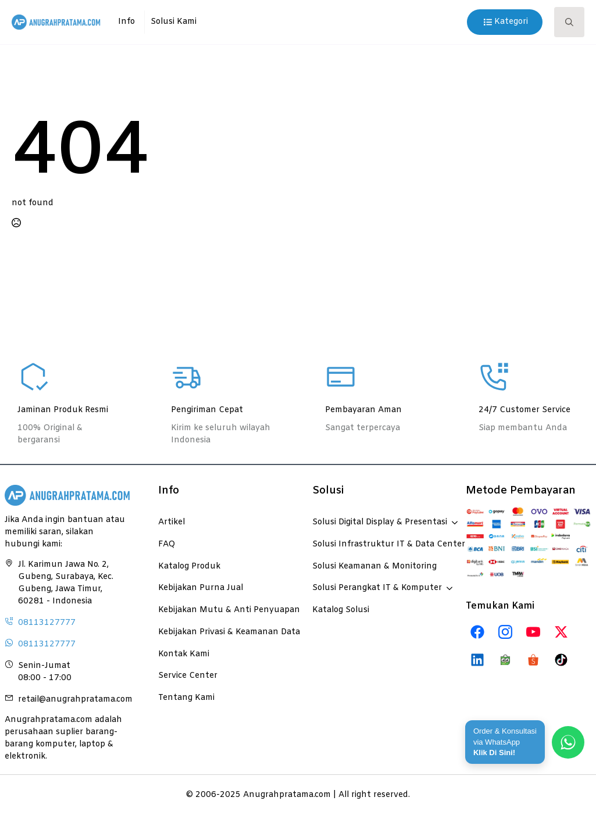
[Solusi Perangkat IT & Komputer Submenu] (447, 582)
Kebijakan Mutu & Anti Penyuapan (221, 610)
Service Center (187, 675)
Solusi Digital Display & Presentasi (379, 522)
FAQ (166, 544)
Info (126, 21)
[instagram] (505, 632)
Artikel (171, 522)
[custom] (477, 632)
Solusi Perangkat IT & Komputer (377, 587)
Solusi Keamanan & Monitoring (374, 566)
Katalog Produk (189, 566)
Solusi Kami (174, 21)
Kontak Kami (183, 654)
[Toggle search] (569, 22)
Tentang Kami (186, 697)
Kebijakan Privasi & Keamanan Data (221, 632)
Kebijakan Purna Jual (200, 587)
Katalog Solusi (340, 610)
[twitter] (561, 632)
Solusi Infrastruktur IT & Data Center (375, 544)
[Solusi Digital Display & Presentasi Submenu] (452, 517)
